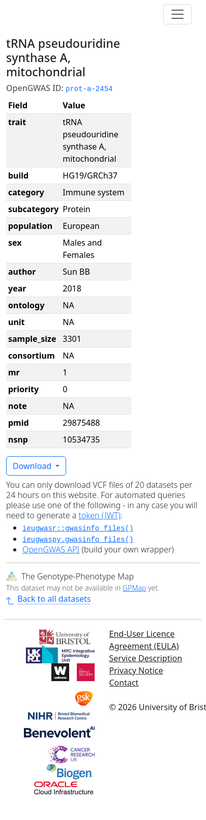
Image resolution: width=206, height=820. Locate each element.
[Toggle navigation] (177, 14)
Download (33, 466)
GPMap (134, 588)
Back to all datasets (48, 598)
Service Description (146, 658)
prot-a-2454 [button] (89, 89)
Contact (124, 682)
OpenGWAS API (50, 549)
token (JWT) (99, 515)
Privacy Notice (136, 670)
